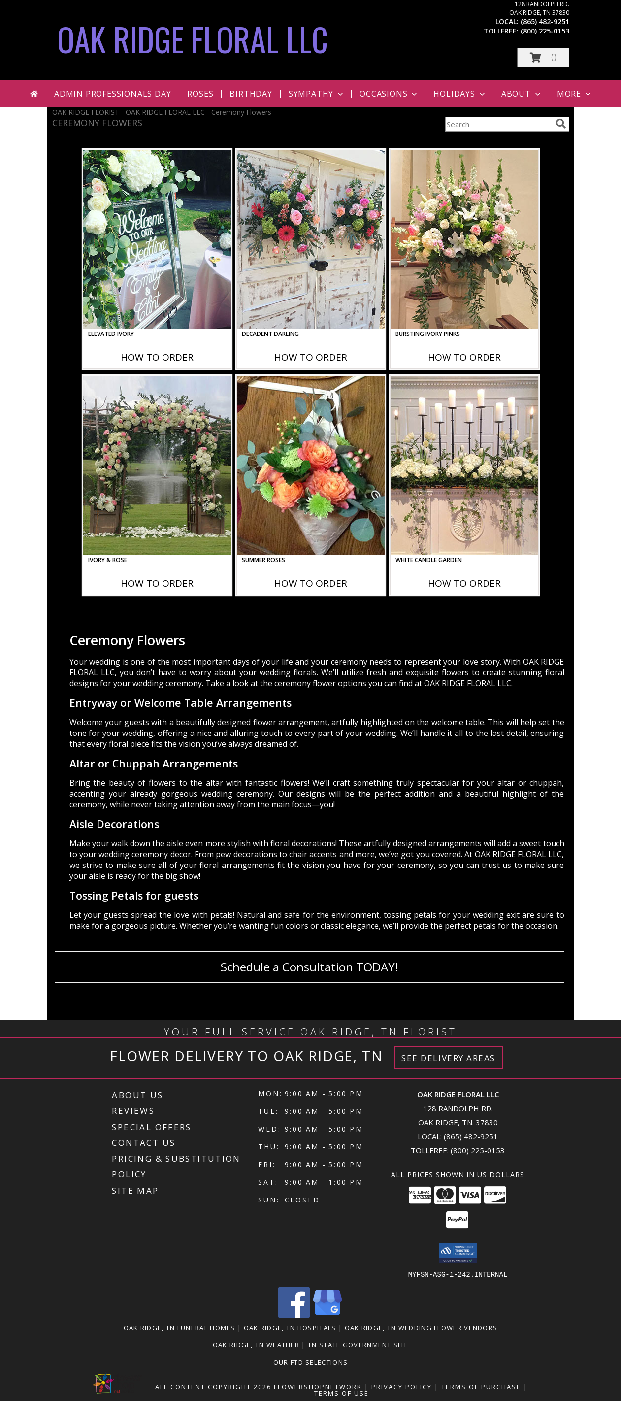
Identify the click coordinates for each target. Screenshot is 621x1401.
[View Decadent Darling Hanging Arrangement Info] (311, 239)
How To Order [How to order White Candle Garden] (464, 583)
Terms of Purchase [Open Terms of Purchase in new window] (481, 1386)
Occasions (389, 93)
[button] (543, 57)
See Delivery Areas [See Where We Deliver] (448, 1058)
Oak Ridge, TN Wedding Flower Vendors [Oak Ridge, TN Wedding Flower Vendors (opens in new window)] (421, 1327)
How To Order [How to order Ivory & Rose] (157, 583)
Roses (200, 93)
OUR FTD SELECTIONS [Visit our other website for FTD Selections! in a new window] (310, 1361)
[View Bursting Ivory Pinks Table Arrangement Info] (464, 239)
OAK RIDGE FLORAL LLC (192, 39)
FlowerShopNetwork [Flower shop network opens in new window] (318, 1386)
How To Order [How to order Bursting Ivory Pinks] (464, 357)
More (575, 93)
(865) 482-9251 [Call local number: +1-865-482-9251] (545, 21)
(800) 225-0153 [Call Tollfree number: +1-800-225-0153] (478, 1150)
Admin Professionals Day (112, 93)
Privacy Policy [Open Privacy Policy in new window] (401, 1386)
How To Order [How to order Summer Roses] (310, 583)
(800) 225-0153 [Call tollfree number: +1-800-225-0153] (545, 30)
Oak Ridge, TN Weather (256, 1344)
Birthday (250, 93)
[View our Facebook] (294, 1315)
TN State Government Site (358, 1344)
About (522, 93)
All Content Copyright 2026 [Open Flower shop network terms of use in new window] (213, 1386)
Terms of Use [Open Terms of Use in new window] (341, 1392)
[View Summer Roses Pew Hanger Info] (311, 465)
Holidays (460, 93)
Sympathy (317, 93)
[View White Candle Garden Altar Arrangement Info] (464, 465)
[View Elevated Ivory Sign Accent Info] (157, 239)
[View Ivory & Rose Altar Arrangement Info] (157, 465)
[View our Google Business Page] (327, 1315)
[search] (561, 123)
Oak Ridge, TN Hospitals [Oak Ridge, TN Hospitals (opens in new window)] (290, 1327)
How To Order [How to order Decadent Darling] (310, 357)
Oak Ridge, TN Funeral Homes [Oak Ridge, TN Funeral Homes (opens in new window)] (179, 1327)
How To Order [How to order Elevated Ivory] (157, 357)
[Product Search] (498, 124)
